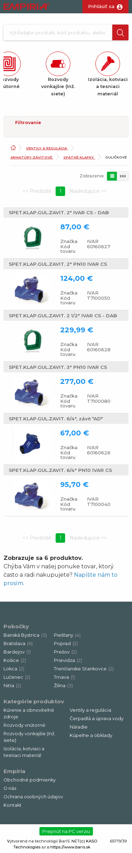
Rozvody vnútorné (24, 725)
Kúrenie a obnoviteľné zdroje (29, 713)
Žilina (63, 685)
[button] (120, 32)
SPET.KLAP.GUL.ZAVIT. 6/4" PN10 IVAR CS (60, 470)
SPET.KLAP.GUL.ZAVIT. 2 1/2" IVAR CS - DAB (63, 315)
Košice (15, 660)
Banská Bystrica (25, 635)
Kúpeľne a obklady (91, 735)
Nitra (12, 685)
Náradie (79, 727)
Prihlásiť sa (101, 6)
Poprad (66, 643)
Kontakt (12, 805)
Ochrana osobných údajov (33, 796)
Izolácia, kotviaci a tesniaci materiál (24, 752)
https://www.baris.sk (70, 847)
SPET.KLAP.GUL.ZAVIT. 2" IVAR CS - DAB (59, 212)
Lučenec (17, 677)
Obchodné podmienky (30, 780)
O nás (10, 788)
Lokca (14, 668)
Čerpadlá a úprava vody (97, 718)
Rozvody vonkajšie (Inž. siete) (30, 737)
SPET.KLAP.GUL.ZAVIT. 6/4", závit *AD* (56, 418)
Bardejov (17, 652)
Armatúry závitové (32, 157)
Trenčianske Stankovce (84, 668)
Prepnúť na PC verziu (66, 831)
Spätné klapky (79, 157)
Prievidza (68, 660)
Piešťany (67, 635)
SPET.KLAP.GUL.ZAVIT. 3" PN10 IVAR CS (58, 367)
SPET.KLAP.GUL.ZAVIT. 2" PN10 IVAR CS (58, 264)
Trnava (64, 677)
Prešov (65, 652)
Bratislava (18, 643)
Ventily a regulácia (47, 148)
